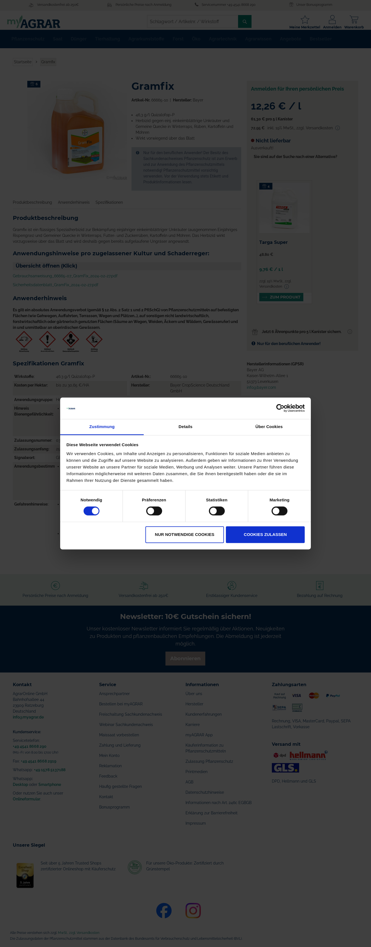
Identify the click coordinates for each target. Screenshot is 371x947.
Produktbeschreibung (32, 207)
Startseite (22, 66)
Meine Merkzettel (299, 27)
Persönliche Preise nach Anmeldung (143, 5)
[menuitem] (28, 43)
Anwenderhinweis (74, 207)
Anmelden (327, 27)
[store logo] (39, 21)
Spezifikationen (109, 207)
